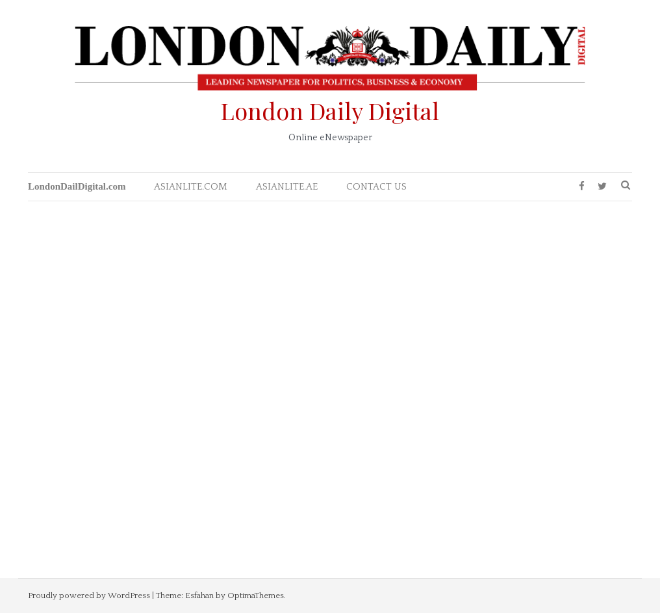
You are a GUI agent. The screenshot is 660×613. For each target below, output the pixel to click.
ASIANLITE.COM (190, 186)
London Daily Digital (330, 110)
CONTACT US (376, 186)
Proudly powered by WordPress (89, 595)
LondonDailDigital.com (76, 186)
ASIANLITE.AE (287, 186)
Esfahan (199, 595)
